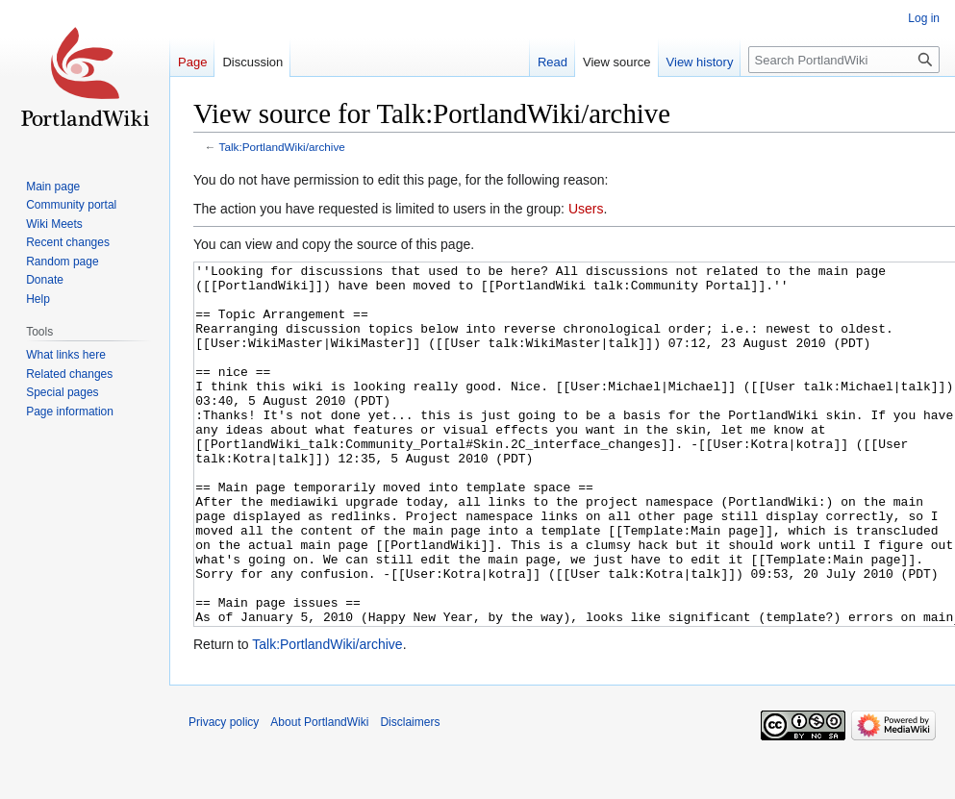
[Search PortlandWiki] (844, 59)
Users (586, 208)
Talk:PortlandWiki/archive (282, 146)
